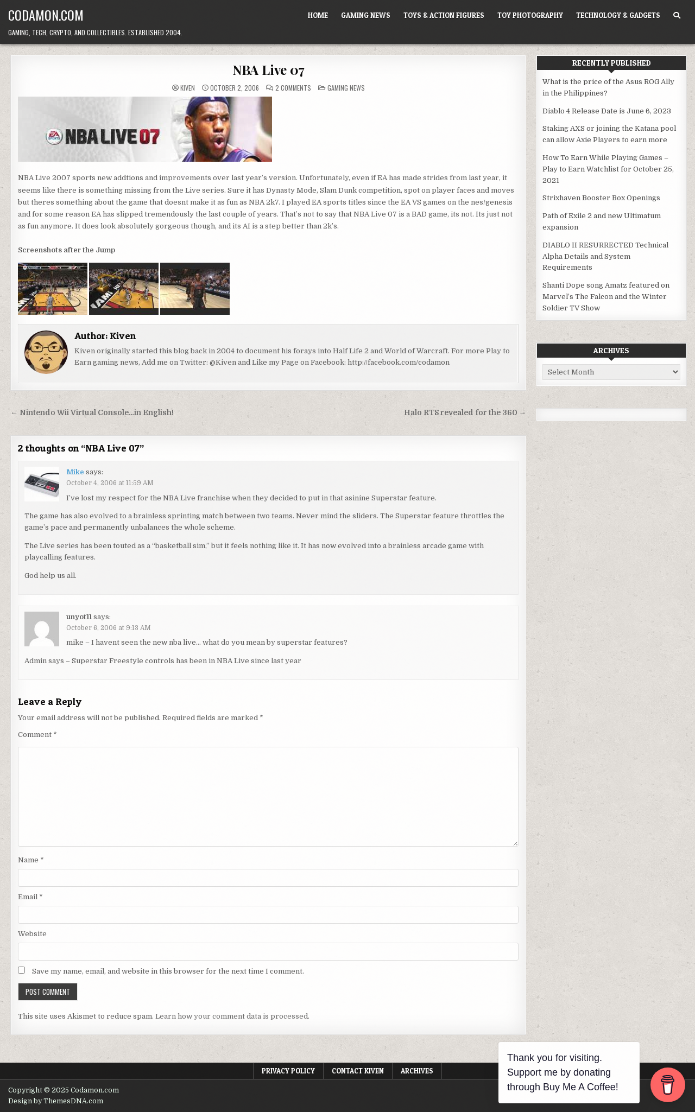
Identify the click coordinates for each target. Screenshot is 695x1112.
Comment (37, 734)
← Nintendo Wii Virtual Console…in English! (92, 413)
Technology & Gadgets (618, 15)
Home (318, 15)
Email (30, 897)
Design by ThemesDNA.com (55, 1101)
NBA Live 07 (268, 69)
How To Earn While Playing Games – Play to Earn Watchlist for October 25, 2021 (608, 169)
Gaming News (365, 15)
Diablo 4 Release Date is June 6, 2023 (606, 111)
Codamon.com (46, 14)
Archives (417, 1070)
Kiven (187, 88)
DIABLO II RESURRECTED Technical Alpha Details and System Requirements (605, 256)
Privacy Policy (288, 1070)
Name (31, 860)
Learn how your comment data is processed (231, 1016)
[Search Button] (677, 15)
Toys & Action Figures (443, 15)
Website (32, 934)
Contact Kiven (358, 1070)
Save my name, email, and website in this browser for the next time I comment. (168, 971)
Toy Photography (530, 15)
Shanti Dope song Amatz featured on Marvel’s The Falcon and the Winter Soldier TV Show (605, 296)
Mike (75, 472)
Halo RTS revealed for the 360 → (465, 413)
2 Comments (293, 88)
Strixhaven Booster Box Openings (601, 198)
